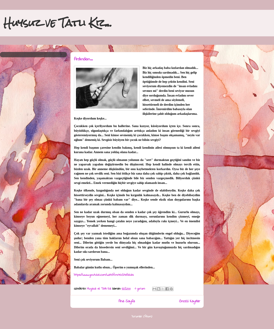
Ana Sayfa (127, 301)
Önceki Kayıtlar (189, 301)
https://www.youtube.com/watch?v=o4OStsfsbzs (104, 275)
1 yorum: (140, 288)
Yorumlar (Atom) (141, 316)
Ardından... (83, 59)
